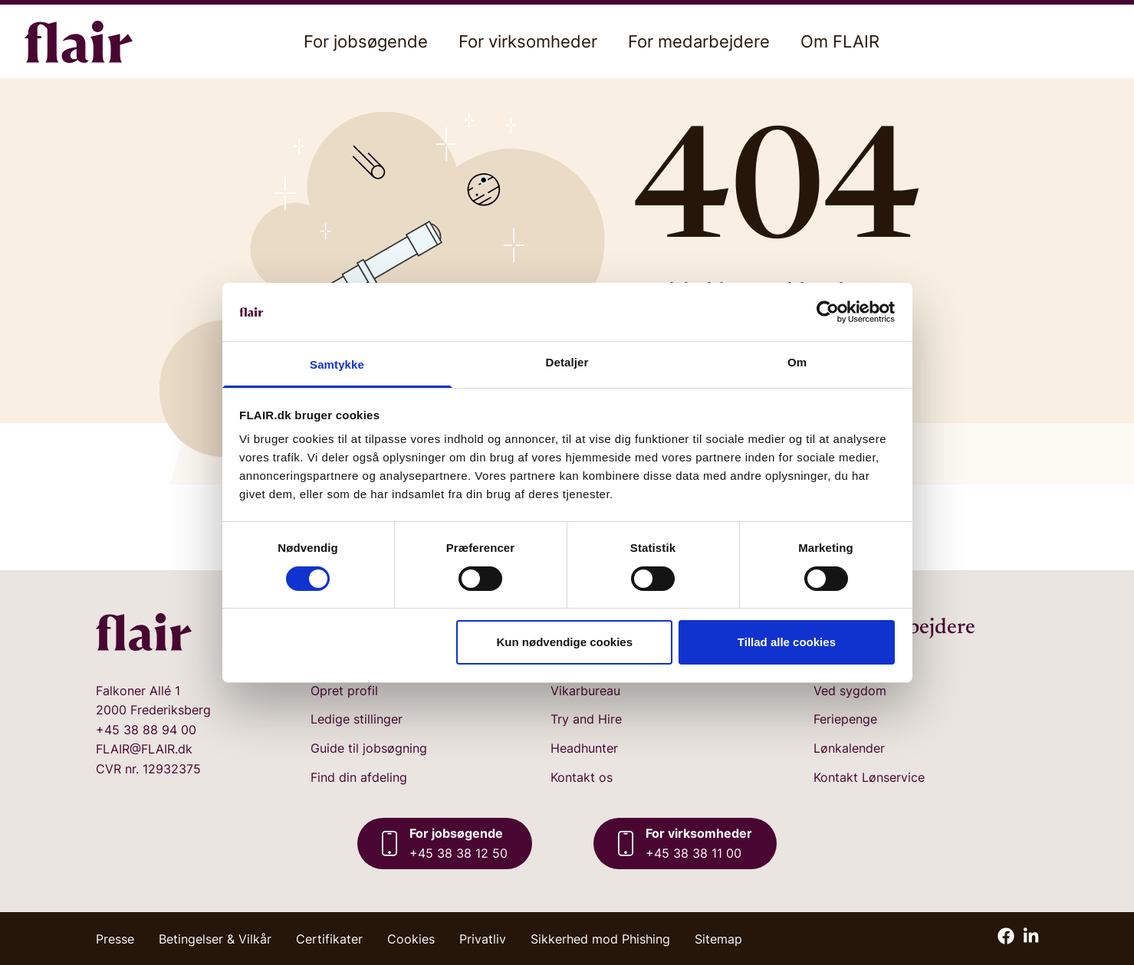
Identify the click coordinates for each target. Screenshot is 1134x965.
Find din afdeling (359, 777)
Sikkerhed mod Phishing (600, 939)
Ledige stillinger (357, 719)
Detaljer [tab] (567, 362)
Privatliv (482, 939)
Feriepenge (845, 719)
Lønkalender (849, 748)
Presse (115, 939)
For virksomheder (528, 41)
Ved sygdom (850, 690)
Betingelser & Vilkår (215, 939)
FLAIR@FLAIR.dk (144, 749)
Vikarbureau (585, 690)
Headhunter (584, 748)
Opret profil (344, 690)
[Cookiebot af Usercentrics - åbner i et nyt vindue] (828, 311)
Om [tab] (797, 362)
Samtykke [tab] (337, 364)
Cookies (411, 939)
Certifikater (329, 939)
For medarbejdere (699, 41)
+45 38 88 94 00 (146, 729)
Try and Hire (586, 719)
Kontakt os (582, 777)
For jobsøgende (366, 41)
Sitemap (718, 939)
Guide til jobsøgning (369, 748)
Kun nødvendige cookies (565, 641)
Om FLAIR (839, 41)
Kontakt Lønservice (869, 777)
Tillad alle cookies (787, 641)
